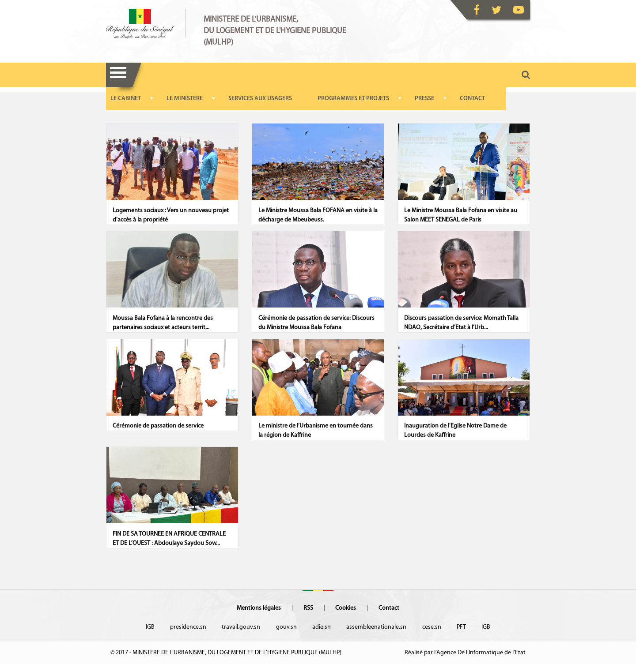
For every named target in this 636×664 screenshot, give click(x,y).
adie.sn (321, 627)
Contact (389, 608)
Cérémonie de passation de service (158, 426)
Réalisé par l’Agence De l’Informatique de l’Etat (465, 652)
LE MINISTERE (185, 98)
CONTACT (472, 98)
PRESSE (424, 98)
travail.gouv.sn (241, 627)
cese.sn (431, 627)
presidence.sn (188, 627)
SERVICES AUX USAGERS (260, 98)
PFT (461, 627)
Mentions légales (259, 608)
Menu (118, 75)
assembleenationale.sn (376, 627)
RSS (308, 608)
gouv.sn (286, 627)
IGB (150, 627)
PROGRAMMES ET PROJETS (353, 98)
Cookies (345, 608)
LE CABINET (125, 98)
